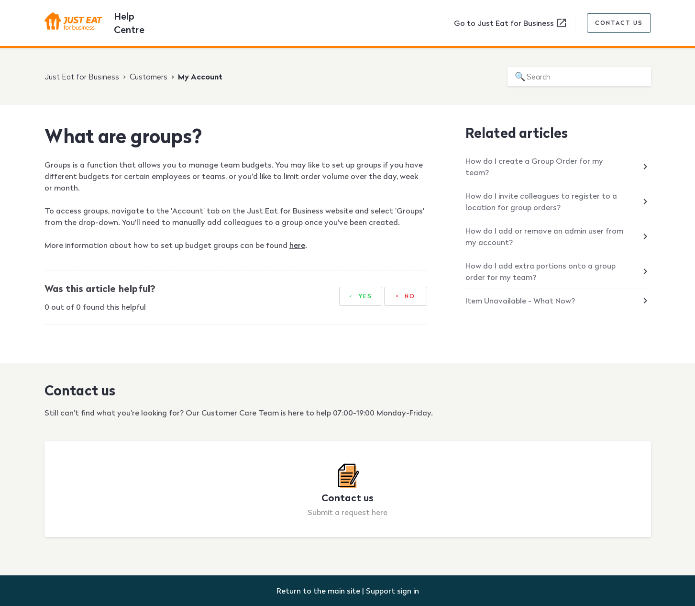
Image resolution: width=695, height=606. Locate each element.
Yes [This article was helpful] (365, 296)
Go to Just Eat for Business (510, 23)
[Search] (579, 76)
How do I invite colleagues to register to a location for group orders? (541, 201)
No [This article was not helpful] (410, 296)
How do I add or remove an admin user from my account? (544, 236)
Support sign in (392, 590)
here (297, 245)
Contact (619, 23)
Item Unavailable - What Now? (520, 300)
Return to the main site (318, 590)
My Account (200, 76)
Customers (148, 76)
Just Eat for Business (81, 76)
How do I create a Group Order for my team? (534, 166)
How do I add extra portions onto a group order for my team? (540, 271)
